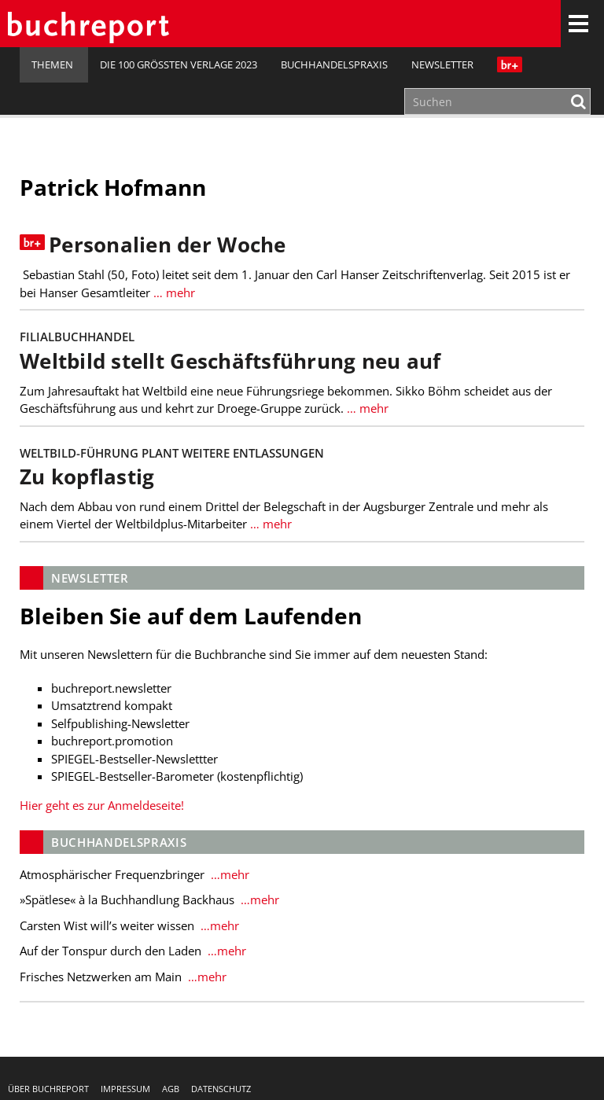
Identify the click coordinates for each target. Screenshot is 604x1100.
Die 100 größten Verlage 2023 (178, 64)
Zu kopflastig (87, 477)
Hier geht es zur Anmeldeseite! (102, 805)
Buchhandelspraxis (334, 64)
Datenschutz (221, 1088)
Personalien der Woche (167, 245)
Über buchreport (48, 1088)
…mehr (228, 874)
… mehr (172, 292)
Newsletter (442, 64)
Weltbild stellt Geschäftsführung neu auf (230, 361)
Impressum (125, 1088)
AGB (170, 1088)
